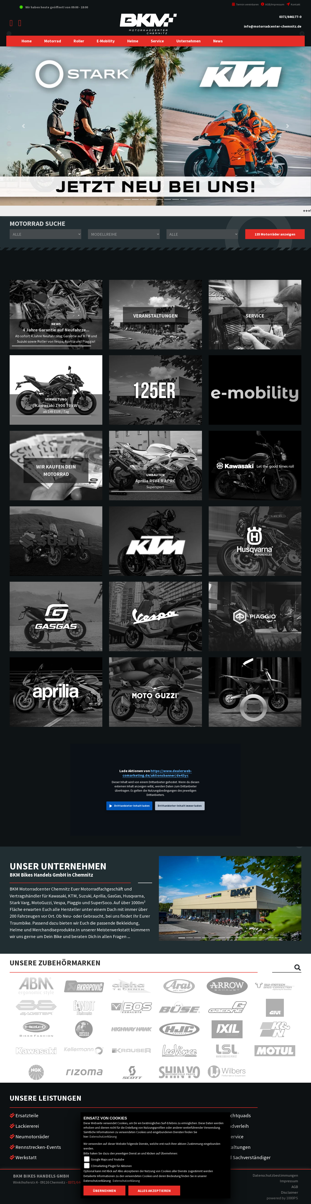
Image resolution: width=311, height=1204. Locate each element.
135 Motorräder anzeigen (275, 234)
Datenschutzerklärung (103, 1137)
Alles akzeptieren (154, 1190)
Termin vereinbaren (245, 4)
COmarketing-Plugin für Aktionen (111, 1166)
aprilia (9, 143)
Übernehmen (104, 1190)
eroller (9, 33)
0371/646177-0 (290, 17)
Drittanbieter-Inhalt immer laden (180, 805)
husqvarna (9, 96)
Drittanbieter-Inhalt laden (132, 805)
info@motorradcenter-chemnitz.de (272, 26)
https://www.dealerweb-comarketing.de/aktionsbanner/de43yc (157, 773)
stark (9, 128)
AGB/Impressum (272, 4)
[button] (52, 41)
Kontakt (293, 4)
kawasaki (9, 49)
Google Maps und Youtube (107, 1159)
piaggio (9, 175)
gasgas (9, 112)
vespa (9, 190)
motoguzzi (9, 159)
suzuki (9, 65)
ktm (9, 80)
